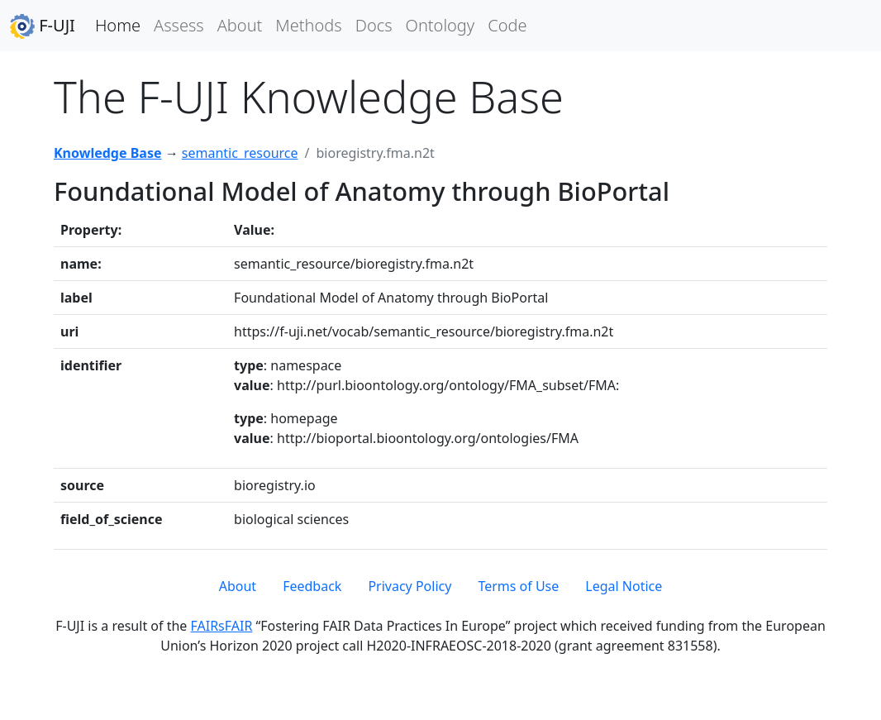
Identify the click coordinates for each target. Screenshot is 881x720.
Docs (374, 25)
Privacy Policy (409, 586)
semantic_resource (240, 153)
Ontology (440, 25)
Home (117, 25)
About (240, 25)
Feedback (312, 586)
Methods (308, 25)
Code (507, 25)
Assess (179, 25)
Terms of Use (518, 586)
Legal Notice (623, 586)
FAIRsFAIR (222, 626)
